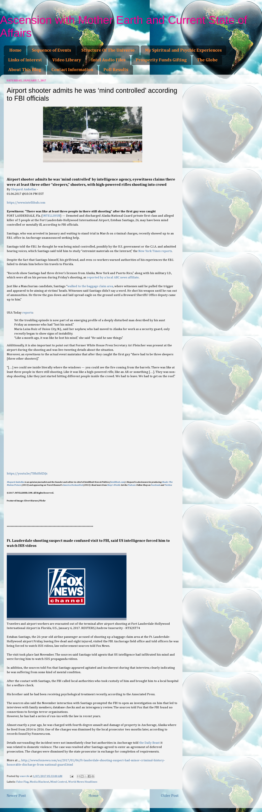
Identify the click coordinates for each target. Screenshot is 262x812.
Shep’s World (113, 485)
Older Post (170, 796)
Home (15, 50)
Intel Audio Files (108, 60)
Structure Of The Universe (108, 50)
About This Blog (24, 70)
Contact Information (72, 70)
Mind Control (58, 781)
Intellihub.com (117, 482)
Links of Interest (25, 60)
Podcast (131, 485)
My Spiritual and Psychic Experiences (183, 50)
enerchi (25, 776)
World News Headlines (82, 781)
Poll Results (115, 70)
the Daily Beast (149, 742)
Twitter (168, 485)
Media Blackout (39, 781)
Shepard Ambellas (23, 189)
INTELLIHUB (51, 215)
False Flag (22, 781)
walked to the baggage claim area (90, 286)
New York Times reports (155, 251)
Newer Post (16, 796)
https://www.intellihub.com (26, 202)
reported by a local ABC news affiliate (113, 277)
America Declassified (73, 485)
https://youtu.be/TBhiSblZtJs (27, 473)
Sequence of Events (51, 50)
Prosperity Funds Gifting (161, 60)
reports (27, 312)
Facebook (155, 485)
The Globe (207, 60)
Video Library (66, 60)
